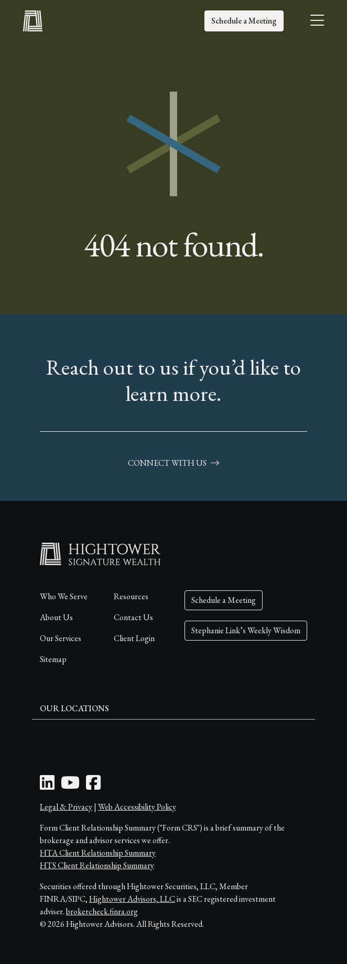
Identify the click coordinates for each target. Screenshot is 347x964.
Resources (131, 596)
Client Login (134, 638)
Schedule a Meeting (244, 20)
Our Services (60, 638)
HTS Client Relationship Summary (97, 865)
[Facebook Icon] (93, 785)
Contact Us (133, 617)
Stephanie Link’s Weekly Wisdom (245, 630)
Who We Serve (64, 596)
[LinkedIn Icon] (47, 785)
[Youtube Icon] (70, 785)
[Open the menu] (317, 20)
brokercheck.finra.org (102, 911)
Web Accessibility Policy (137, 806)
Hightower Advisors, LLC (132, 898)
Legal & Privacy (66, 806)
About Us (56, 617)
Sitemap (53, 659)
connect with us (173, 462)
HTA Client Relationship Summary (98, 852)
